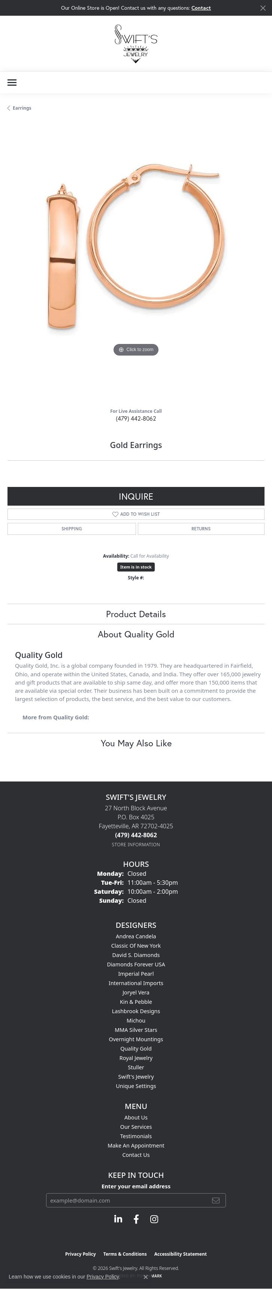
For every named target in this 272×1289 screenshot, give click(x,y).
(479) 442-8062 (136, 418)
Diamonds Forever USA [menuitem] (136, 964)
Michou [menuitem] (136, 1020)
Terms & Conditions (125, 1254)
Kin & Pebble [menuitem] (136, 1001)
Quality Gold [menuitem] (136, 1048)
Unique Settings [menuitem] (136, 1086)
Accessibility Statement (180, 1254)
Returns (201, 528)
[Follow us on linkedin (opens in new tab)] (118, 1219)
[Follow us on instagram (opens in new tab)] (154, 1219)
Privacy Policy (80, 1254)
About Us (136, 1117)
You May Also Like (136, 743)
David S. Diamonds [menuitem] (136, 955)
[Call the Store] (136, 835)
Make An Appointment (136, 1145)
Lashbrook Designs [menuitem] (136, 1011)
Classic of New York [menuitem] (136, 945)
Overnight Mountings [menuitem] (136, 1039)
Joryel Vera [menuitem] (136, 992)
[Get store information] (136, 844)
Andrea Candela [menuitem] (136, 936)
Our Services (136, 1126)
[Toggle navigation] (12, 82)
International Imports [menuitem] (136, 983)
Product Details (136, 614)
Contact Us (135, 1154)
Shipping (71, 528)
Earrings (22, 108)
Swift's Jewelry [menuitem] (136, 1076)
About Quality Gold (136, 634)
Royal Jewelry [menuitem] (136, 1057)
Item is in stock (136, 567)
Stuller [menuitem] (136, 1067)
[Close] (263, 8)
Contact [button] (201, 7)
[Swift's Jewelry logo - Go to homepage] (136, 43)
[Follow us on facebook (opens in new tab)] (136, 1219)
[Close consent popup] (145, 1277)
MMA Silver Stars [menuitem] (136, 1029)
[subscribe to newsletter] (216, 1200)
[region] (136, 262)
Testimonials (136, 1136)
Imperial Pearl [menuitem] (136, 973)
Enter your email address (136, 1186)
